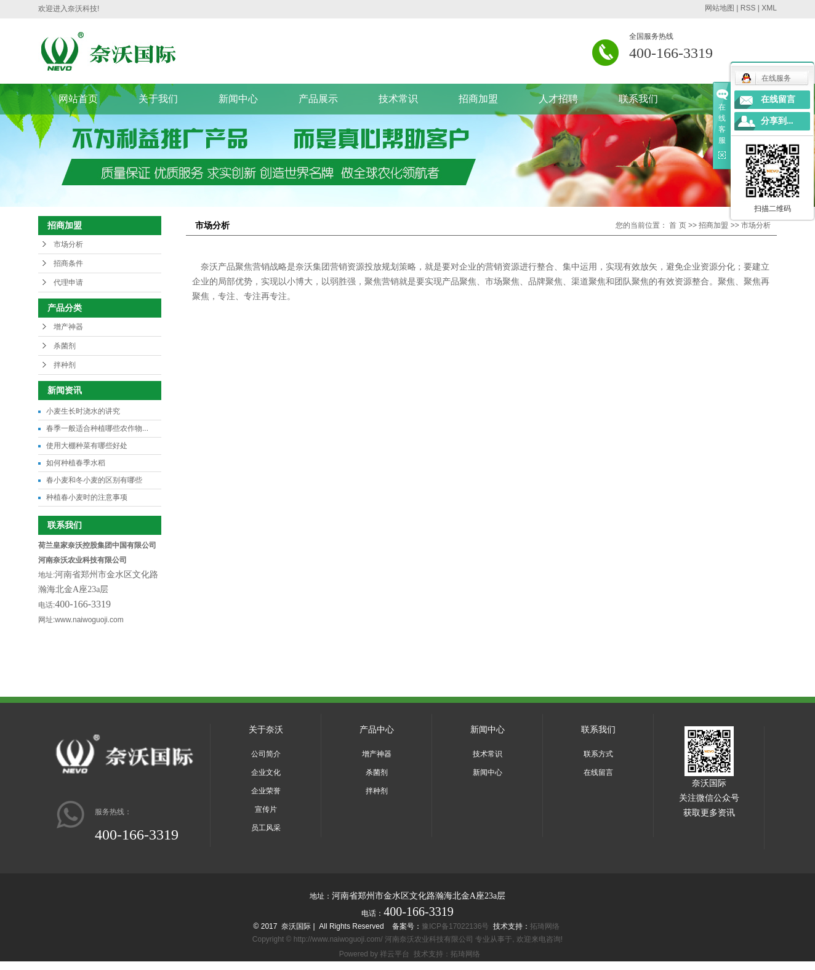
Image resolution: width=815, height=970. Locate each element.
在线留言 (598, 772)
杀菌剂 (65, 346)
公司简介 (266, 754)
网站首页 (78, 99)
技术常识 (398, 99)
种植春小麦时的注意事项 (86, 497)
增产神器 (68, 327)
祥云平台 (394, 954)
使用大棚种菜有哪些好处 (86, 445)
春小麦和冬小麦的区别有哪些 (94, 480)
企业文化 (266, 772)
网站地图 (719, 8)
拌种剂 (65, 365)
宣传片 (266, 809)
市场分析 (68, 244)
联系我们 (638, 99)
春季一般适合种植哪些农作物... (97, 428)
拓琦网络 (545, 926)
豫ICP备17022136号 (455, 926)
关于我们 (158, 99)
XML (769, 8)
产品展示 (318, 99)
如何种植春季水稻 (75, 463)
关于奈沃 (266, 729)
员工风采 (266, 828)
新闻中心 (238, 99)
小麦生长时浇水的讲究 (83, 411)
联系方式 (598, 754)
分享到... (777, 121)
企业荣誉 (266, 791)
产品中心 (376, 729)
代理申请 (68, 282)
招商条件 (68, 263)
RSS (748, 8)
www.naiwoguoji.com (89, 619)
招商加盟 (478, 99)
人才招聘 (558, 99)
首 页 (677, 225)
